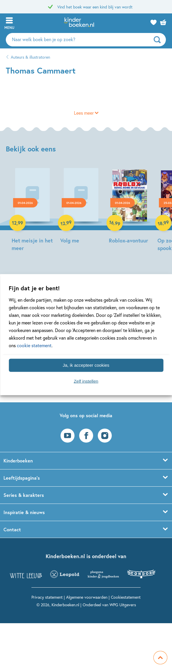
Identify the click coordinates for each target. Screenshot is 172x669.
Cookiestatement (126, 597)
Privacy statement (47, 597)
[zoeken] (159, 39)
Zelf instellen (86, 381)
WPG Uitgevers (122, 604)
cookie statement (34, 345)
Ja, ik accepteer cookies (86, 365)
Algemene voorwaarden (86, 597)
